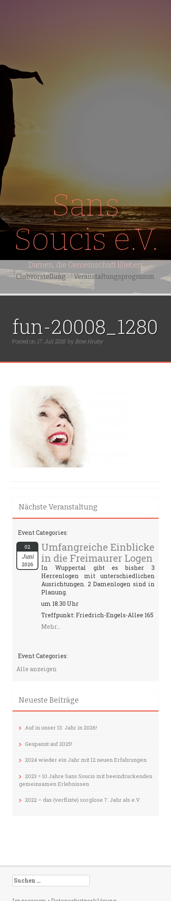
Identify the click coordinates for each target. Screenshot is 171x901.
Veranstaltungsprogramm (114, 276)
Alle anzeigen (36, 669)
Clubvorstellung (41, 276)
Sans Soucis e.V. (85, 222)
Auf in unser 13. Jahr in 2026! (61, 727)
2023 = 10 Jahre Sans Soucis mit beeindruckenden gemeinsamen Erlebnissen (85, 780)
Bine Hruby (89, 341)
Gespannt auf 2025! (48, 743)
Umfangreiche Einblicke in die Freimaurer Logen (97, 553)
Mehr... (50, 626)
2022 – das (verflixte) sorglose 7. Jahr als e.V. (83, 799)
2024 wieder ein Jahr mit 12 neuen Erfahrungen (86, 759)
